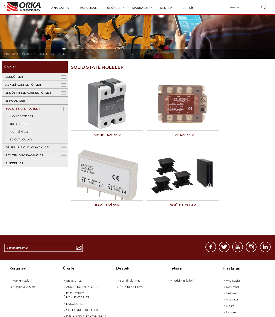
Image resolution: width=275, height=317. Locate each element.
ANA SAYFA (60, 7)
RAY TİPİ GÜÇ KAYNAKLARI (24, 155)
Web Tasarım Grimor (254, 300)
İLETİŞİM (188, 7)
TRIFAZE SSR (19, 124)
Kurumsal (18, 218)
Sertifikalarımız (129, 230)
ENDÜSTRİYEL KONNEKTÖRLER (28, 92)
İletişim (176, 218)
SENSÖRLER (14, 76)
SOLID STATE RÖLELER (52, 53)
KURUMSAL (89, 7)
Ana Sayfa (233, 230)
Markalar (232, 248)
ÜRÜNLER (115, 7)
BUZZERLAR (14, 163)
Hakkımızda (21, 230)
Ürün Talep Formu (131, 236)
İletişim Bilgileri (183, 230)
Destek (122, 218)
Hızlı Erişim (232, 218)
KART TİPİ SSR (19, 131)
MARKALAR (142, 7)
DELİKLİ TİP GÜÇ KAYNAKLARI (27, 147)
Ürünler (69, 218)
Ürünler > (29, 53)
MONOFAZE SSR (21, 116)
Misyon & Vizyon (24, 236)
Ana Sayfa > (13, 53)
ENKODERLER (15, 100)
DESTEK (166, 7)
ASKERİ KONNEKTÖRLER (23, 84)
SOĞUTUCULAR (21, 139)
